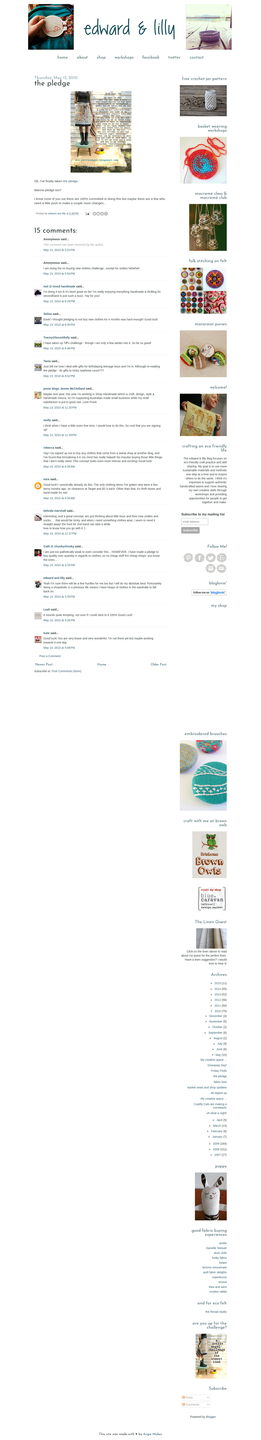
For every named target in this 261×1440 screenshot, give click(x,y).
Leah (46, 609)
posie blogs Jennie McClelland (64, 388)
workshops (124, 58)
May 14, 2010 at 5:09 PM (59, 647)
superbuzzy (219, 1277)
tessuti (223, 1282)
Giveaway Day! (217, 1065)
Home (101, 664)
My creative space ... (214, 1059)
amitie (223, 1243)
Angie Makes (152, 1434)
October (217, 1027)
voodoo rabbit (218, 1291)
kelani (223, 1262)
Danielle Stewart (216, 1248)
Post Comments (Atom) (66, 671)
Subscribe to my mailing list (203, 514)
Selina (47, 314)
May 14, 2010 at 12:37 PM (59, 533)
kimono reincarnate (214, 1267)
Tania (47, 361)
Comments (190, 1404)
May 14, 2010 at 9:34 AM (59, 498)
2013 (218, 994)
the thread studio (216, 1311)
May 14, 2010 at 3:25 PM (59, 565)
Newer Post (44, 664)
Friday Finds (219, 1070)
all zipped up (219, 1093)
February (217, 1131)
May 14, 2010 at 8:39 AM (59, 466)
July (220, 1043)
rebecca (48, 447)
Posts (187, 1397)
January (217, 1136)
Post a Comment (50, 656)
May (219, 1054)
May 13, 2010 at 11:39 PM (59, 435)
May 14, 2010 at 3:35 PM (59, 596)
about (82, 58)
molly (47, 420)
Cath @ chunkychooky (58, 546)
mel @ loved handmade (59, 286)
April (220, 1120)
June (219, 1049)
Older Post (159, 664)
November (216, 1021)
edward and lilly (57, 213)
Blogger (211, 1416)
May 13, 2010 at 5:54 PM (59, 273)
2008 (216, 1149)
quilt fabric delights (215, 1272)
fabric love (220, 1082)
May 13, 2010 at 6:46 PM (59, 348)
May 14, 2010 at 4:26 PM (59, 620)
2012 (218, 1000)
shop (101, 58)
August (218, 1038)
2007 (218, 1154)
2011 (218, 1005)
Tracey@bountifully (56, 337)
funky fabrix (219, 1257)
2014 (218, 989)
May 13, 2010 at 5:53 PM (59, 250)
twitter (174, 58)
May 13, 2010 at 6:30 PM (59, 324)
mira (46, 479)
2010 (218, 1011)
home (62, 58)
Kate (46, 633)
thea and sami (218, 1287)
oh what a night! (217, 1113)
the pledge (70, 181)
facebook (150, 58)
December (216, 1016)
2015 (218, 983)
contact (197, 58)
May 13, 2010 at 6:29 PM (59, 301)
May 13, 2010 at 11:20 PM (59, 407)
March (217, 1125)
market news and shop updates (207, 1087)
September (216, 1032)
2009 (216, 1143)
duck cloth (220, 1253)
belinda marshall (54, 510)
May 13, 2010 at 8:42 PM (59, 376)
